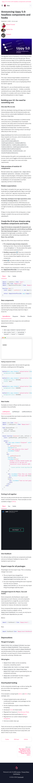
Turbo (11, 710)
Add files (4, 344)
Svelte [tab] (14, 276)
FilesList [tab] (22, 316)
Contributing (16, 774)
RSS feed (16, 739)
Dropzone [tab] (15, 316)
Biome (25, 714)
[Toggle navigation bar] (2, 5)
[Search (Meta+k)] (30, 5)
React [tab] (4, 276)
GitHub (14, 501)
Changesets (7, 718)
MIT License (17, 772)
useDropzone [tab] (6, 411)
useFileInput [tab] (15, 411)
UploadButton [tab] (6, 316)
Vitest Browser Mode (23, 712)
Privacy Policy (25, 772)
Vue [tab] (9, 276)
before (20, 694)
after (26, 694)
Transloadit (20, 777)
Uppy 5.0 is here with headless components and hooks (16, 1)
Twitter (7, 739)
